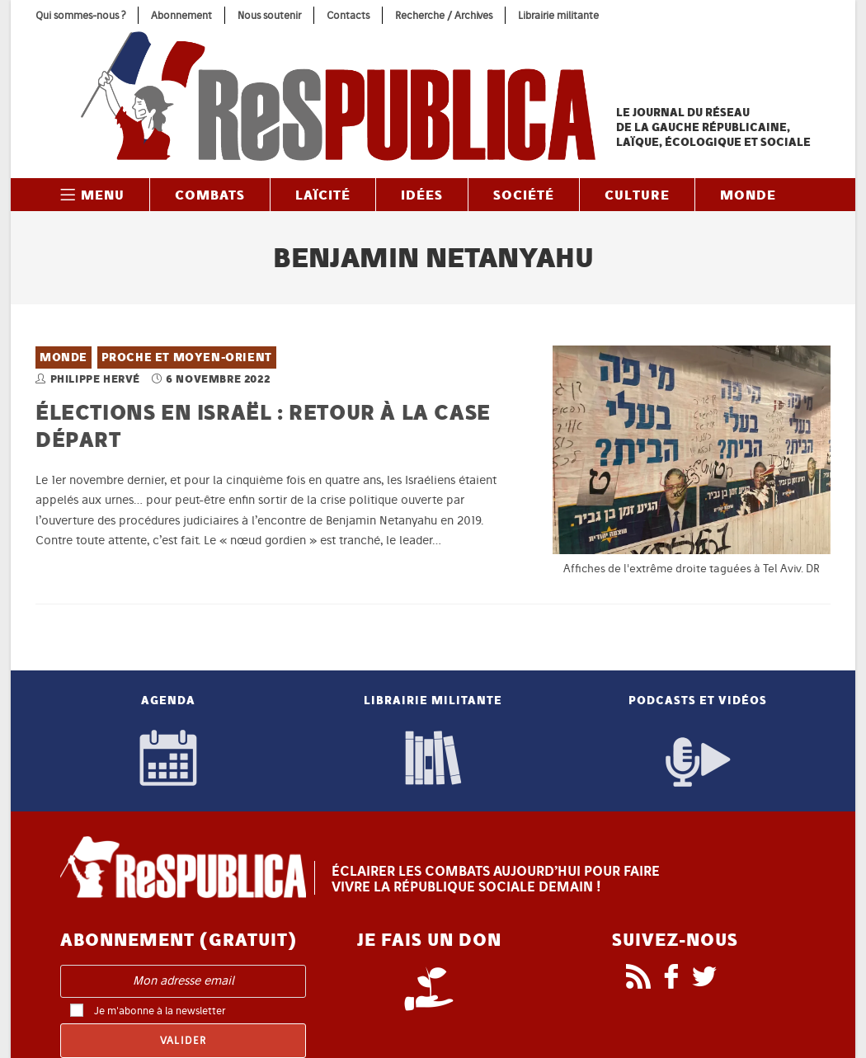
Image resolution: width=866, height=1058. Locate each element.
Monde (63, 357)
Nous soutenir (269, 15)
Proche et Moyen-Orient (186, 357)
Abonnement (181, 15)
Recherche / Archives (443, 15)
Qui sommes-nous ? (80, 15)
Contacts (348, 15)
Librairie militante (558, 15)
